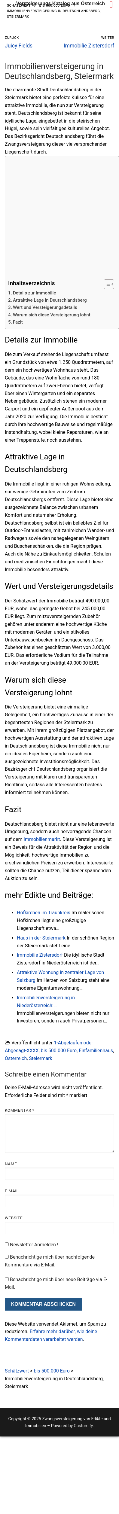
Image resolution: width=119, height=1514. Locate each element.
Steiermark (40, 1058)
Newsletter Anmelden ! (31, 1244)
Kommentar (19, 1110)
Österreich (16, 1058)
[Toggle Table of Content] (106, 284)
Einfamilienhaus (96, 1050)
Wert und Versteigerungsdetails (45, 307)
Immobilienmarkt (42, 839)
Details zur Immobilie (34, 293)
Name (11, 1163)
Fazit (18, 322)
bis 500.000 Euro (59, 1050)
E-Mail (12, 1190)
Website (14, 1217)
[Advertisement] (56, 218)
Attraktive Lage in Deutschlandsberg (50, 300)
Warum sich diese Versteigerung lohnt (51, 315)
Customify (83, 1425)
